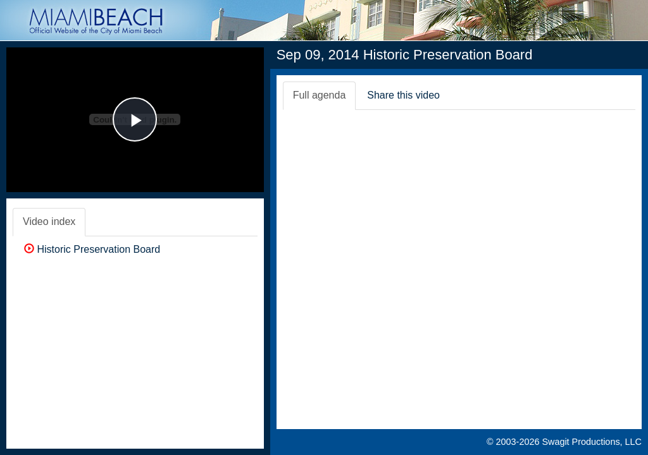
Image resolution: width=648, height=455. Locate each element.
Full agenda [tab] (319, 95)
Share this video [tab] (403, 95)
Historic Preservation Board (92, 249)
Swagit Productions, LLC (592, 442)
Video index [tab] (49, 221)
